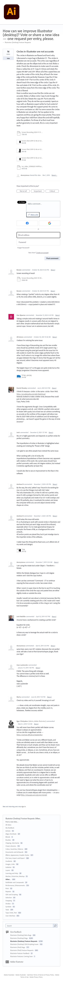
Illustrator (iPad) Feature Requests (22, 950)
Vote (8, 58)
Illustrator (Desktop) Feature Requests (20, 818)
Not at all (25, 191)
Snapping (9, 901)
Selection (9, 897)
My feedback (10, 828)
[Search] (55, 925)
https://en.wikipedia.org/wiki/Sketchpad (31, 394)
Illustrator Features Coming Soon (21, 956)
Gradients (9, 861)
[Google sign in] (49, 223)
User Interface (10, 916)
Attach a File (34, 215)
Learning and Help (12, 873)
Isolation (8, 867)
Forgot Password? (23, 248)
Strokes (8, 904)
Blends (8, 837)
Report (53, 270)
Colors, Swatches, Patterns (14, 849)
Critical (54, 191)
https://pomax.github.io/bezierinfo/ (29, 735)
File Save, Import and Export (15, 858)
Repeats (8, 891)
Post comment (52, 258)
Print (7, 888)
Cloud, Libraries (11, 846)
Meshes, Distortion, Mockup (15, 876)
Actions (8, 831)
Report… (54, 175)
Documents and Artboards (14, 852)
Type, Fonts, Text (11, 913)
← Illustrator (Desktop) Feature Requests (17, 42)
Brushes (8, 840)
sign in (23, 806)
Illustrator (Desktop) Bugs (19, 938)
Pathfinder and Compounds (15, 882)
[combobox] (30, 926)
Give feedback (15, 932)
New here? (38, 253)
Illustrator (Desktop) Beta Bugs (21, 935)
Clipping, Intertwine (12, 843)
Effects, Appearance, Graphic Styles (17, 855)
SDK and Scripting (12, 894)
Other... (38, 818)
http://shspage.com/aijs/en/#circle (33, 795)
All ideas (8, 825)
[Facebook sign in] (27, 223)
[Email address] (38, 235)
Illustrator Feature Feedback (20, 953)
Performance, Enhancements (15, 885)
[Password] (38, 242)
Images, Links (10, 864)
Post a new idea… (12, 822)
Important (39, 191)
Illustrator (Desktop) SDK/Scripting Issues (24, 944)
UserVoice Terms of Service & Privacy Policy (40, 975)
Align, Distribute (11, 834)
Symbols (8, 907)
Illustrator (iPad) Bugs (17, 947)
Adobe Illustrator (16, 962)
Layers (8, 870)
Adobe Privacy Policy (36, 977)
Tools (7, 910)
